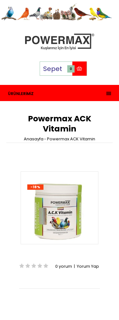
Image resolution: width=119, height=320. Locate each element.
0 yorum (63, 266)
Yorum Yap (88, 266)
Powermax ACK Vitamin (71, 139)
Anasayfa (33, 139)
